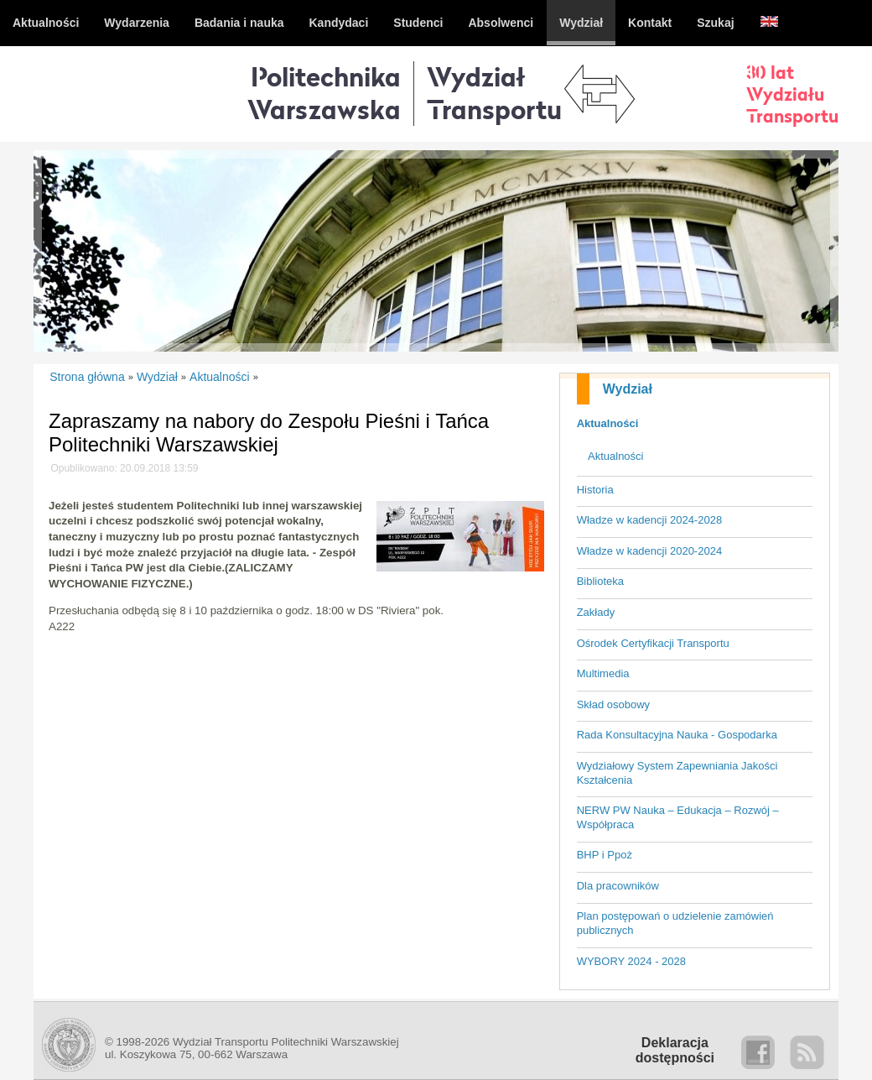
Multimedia (603, 673)
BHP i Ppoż (604, 854)
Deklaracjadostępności (675, 1050)
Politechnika (324, 92)
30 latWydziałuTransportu (792, 94)
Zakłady (596, 612)
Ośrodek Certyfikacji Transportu (653, 643)
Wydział (627, 389)
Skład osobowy (613, 704)
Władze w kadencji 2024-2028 (649, 520)
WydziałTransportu (494, 92)
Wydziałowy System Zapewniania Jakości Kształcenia (677, 772)
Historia (595, 489)
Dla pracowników (618, 885)
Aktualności (608, 423)
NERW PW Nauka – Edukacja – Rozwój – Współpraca (678, 817)
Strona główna (87, 376)
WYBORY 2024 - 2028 (631, 961)
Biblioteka (600, 581)
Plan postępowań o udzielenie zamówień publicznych (675, 923)
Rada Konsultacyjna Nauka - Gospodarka (677, 734)
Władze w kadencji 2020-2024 (649, 551)
